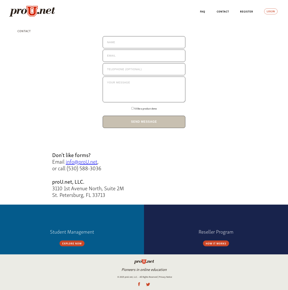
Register (246, 11)
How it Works (216, 229)
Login (271, 11)
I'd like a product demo (145, 108)
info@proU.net (81, 161)
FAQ (202, 11)
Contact (223, 11)
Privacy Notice (165, 276)
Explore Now (72, 229)
